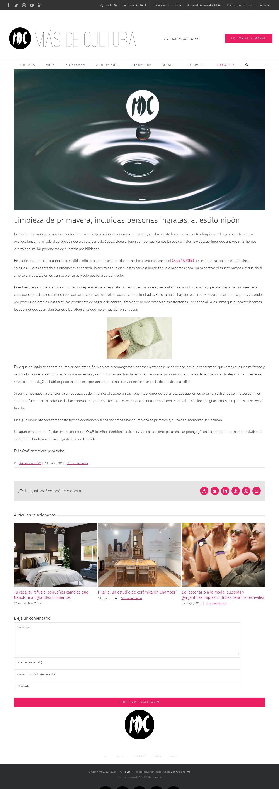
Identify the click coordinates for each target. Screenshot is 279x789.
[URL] (127, 686)
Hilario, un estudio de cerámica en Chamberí (137, 592)
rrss (104, 756)
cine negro (120, 756)
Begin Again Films (180, 771)
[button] (247, 64)
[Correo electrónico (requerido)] (127, 674)
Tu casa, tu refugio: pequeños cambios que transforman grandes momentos (51, 595)
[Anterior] (17, 564)
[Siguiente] (261, 564)
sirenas (173, 756)
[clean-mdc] (139, 139)
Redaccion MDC (30, 463)
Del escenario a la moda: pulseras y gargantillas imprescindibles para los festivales (223, 595)
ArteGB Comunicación (151, 777)
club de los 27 (140, 756)
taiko (158, 756)
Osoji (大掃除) (183, 260)
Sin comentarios (77, 463)
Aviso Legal (126, 771)
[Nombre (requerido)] (127, 662)
